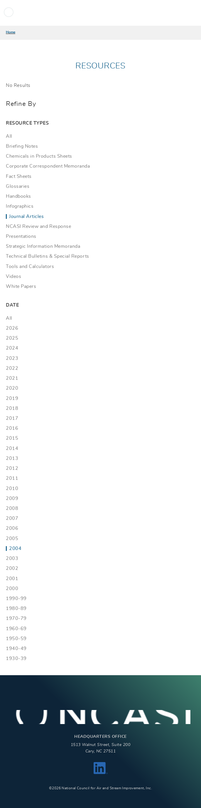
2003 (12, 558)
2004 (15, 548)
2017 (12, 418)
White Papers (21, 286)
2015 (12, 438)
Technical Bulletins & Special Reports (47, 256)
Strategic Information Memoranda (43, 246)
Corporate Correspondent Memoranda (48, 166)
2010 (12, 488)
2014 (12, 448)
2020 (12, 388)
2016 (12, 428)
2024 (12, 348)
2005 (12, 538)
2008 (12, 508)
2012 (12, 468)
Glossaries (17, 186)
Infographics (19, 206)
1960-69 (16, 628)
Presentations (21, 236)
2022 (12, 368)
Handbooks (18, 196)
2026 (12, 328)
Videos (13, 276)
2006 (12, 528)
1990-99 (16, 598)
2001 (12, 578)
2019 (12, 398)
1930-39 (16, 658)
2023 (12, 358)
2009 (12, 498)
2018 (12, 408)
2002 (12, 568)
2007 (12, 518)
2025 (12, 338)
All (9, 136)
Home (10, 32)
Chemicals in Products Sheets (39, 156)
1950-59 (16, 638)
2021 (12, 378)
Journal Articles (26, 216)
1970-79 (16, 618)
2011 (12, 478)
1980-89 (16, 608)
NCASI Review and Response (38, 226)
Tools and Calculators (30, 266)
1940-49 (16, 648)
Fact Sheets (19, 176)
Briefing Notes (22, 146)
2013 (12, 458)
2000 (12, 588)
